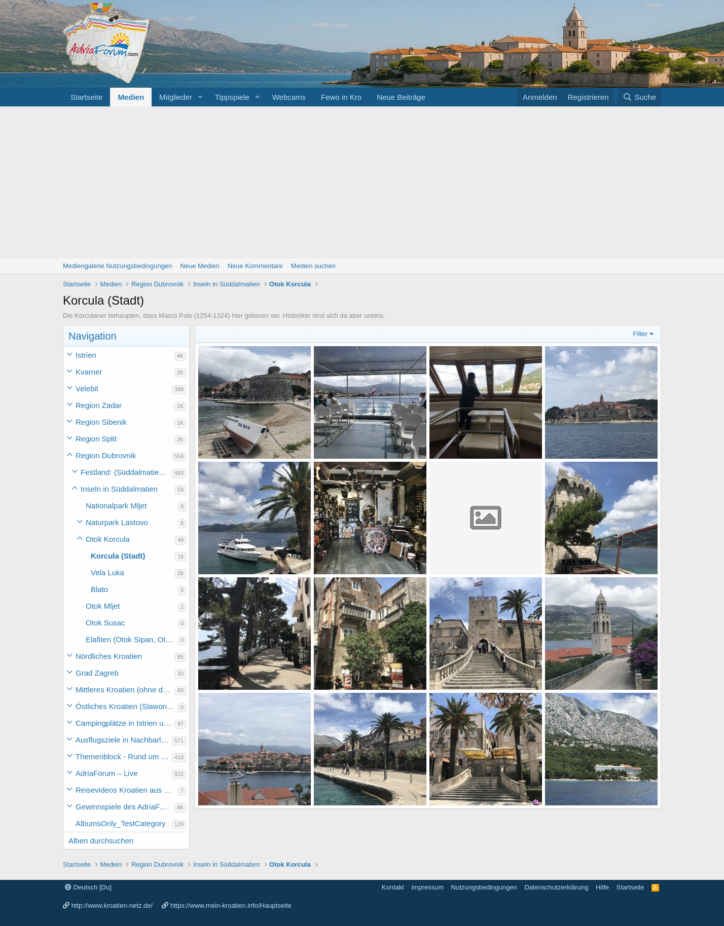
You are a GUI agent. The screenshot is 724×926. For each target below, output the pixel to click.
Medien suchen (313, 266)
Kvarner (89, 371)
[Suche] (639, 97)
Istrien (86, 355)
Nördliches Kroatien (109, 656)
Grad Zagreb (97, 673)
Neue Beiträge (401, 97)
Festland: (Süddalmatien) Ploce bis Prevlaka (126, 472)
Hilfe (602, 887)
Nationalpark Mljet (116, 505)
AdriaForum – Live (107, 773)
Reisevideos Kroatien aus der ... (127, 790)
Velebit (87, 388)
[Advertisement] (362, 182)
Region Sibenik (101, 422)
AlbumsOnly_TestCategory (121, 823)
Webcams (289, 97)
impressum (427, 887)
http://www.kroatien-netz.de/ (112, 905)
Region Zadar (99, 405)
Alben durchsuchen (100, 840)
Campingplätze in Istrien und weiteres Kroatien (125, 723)
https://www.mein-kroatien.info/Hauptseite (231, 905)
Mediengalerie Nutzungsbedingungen (117, 266)
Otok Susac (105, 622)
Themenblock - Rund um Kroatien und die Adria (124, 756)
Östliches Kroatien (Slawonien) (127, 706)
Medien (131, 97)
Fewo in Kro (341, 97)
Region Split (96, 438)
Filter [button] (640, 334)
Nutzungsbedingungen (484, 887)
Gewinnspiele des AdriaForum (125, 806)
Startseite (86, 97)
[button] (200, 97)
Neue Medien (199, 266)
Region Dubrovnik (106, 455)
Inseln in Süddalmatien (119, 489)
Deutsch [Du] (88, 887)
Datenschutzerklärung (556, 887)
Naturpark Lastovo (117, 522)
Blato (99, 589)
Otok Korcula (108, 539)
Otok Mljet (103, 606)
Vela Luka (107, 572)
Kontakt (393, 887)
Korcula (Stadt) (118, 555)
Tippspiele (232, 97)
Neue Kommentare (255, 266)
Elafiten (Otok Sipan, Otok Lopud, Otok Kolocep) (132, 639)
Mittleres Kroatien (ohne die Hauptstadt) (125, 689)
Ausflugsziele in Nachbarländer (124, 739)
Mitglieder (175, 97)
